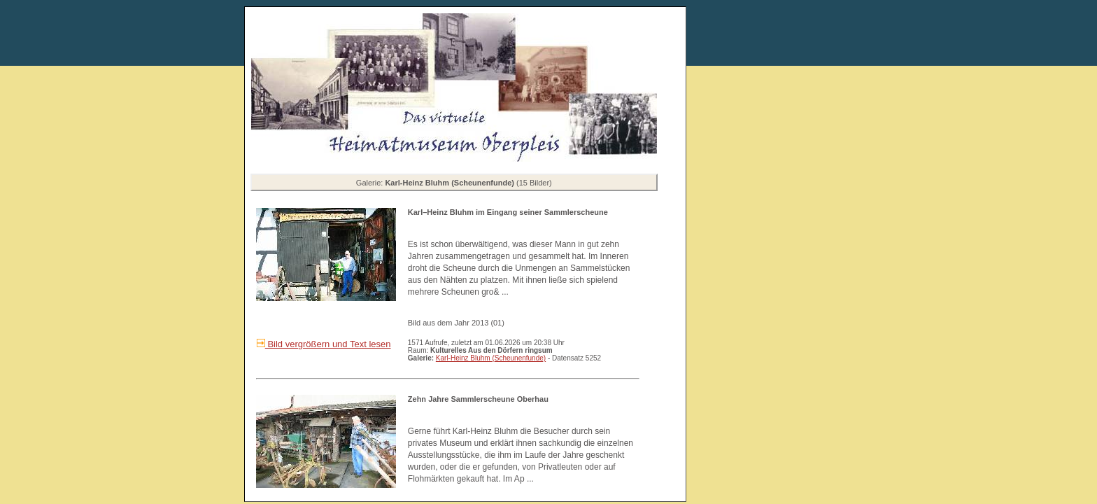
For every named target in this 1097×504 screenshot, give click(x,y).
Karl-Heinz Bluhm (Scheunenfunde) (491, 358)
